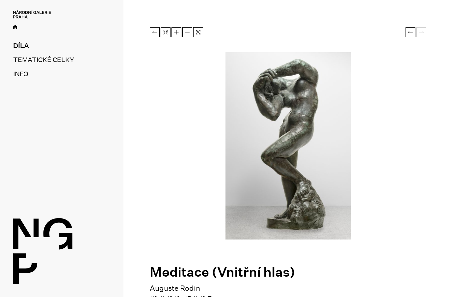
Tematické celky (43, 60)
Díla (21, 46)
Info (20, 74)
